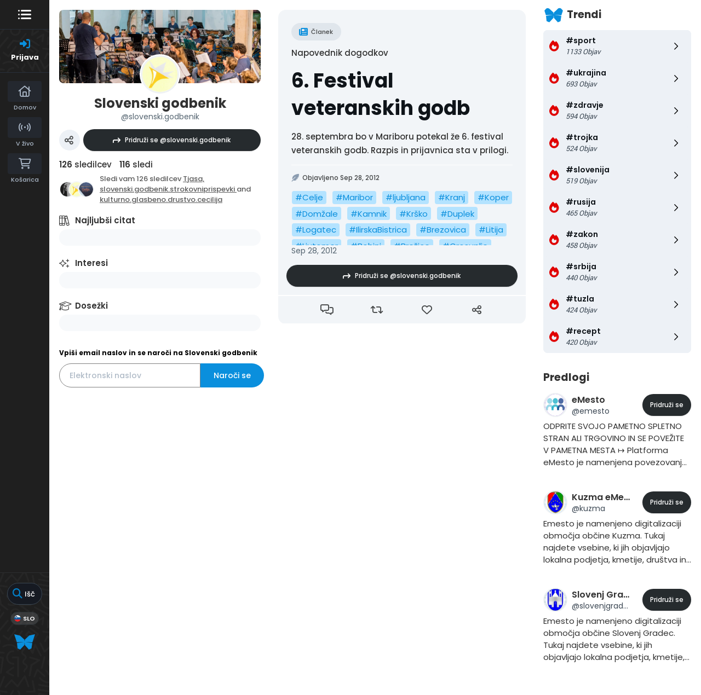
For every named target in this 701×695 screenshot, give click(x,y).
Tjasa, (193, 178)
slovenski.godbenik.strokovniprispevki (168, 189)
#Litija (491, 229)
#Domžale (316, 213)
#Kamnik (368, 213)
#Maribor (354, 197)
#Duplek (457, 213)
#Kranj (451, 197)
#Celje (309, 197)
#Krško (413, 213)
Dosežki (91, 305)
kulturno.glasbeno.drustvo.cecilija (161, 199)
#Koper (493, 197)
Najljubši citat (105, 220)
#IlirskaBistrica (378, 229)
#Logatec (315, 229)
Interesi (91, 263)
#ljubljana (406, 197)
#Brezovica (443, 229)
